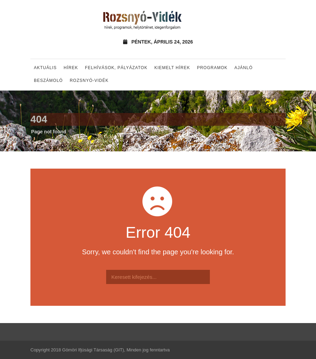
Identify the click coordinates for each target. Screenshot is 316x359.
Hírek (71, 67)
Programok (212, 67)
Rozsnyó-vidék (89, 80)
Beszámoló (48, 80)
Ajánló (243, 67)
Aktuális (45, 67)
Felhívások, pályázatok (116, 67)
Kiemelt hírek (172, 67)
